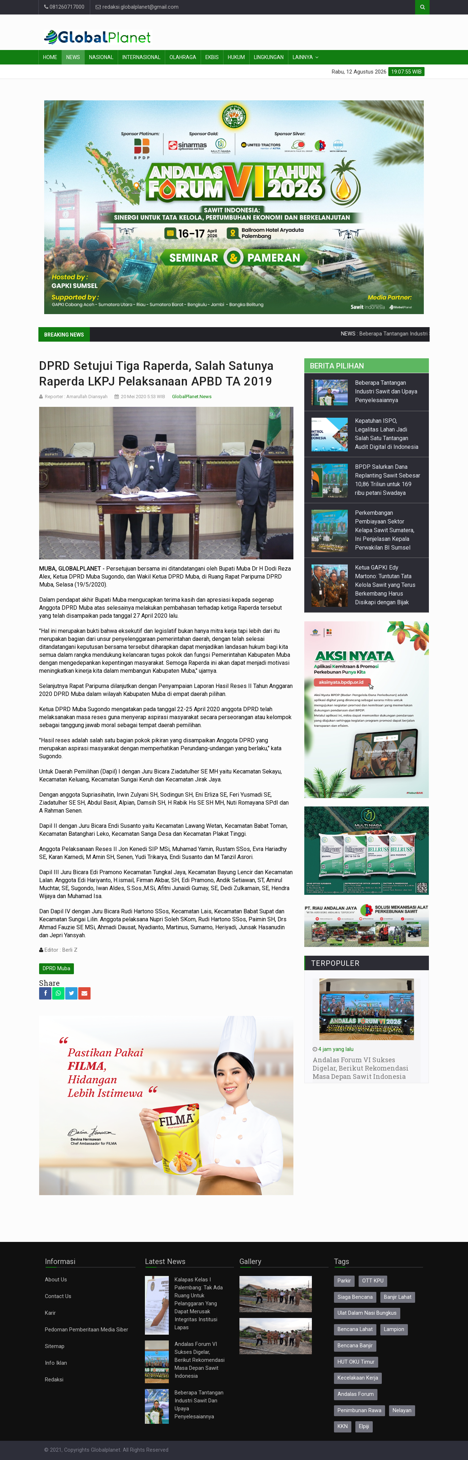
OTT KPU (373, 1281)
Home (50, 57)
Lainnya (303, 57)
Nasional (101, 57)
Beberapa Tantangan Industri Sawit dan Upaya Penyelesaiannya (386, 391)
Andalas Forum (356, 1394)
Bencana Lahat (355, 1329)
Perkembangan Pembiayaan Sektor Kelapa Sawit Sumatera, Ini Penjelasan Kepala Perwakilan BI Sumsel (384, 530)
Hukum (236, 57)
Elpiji (364, 1426)
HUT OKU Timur (356, 1362)
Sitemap (54, 1346)
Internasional (141, 57)
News (73, 57)
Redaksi (54, 1380)
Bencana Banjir (355, 1346)
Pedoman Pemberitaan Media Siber (86, 1330)
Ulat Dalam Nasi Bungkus (367, 1313)
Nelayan (402, 1410)
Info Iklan (56, 1363)
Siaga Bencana (355, 1297)
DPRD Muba (56, 968)
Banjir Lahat (397, 1297)
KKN (343, 1426)
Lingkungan (269, 57)
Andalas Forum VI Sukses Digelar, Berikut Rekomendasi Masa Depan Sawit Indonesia (200, 1360)
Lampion (394, 1329)
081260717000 (64, 7)
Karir (50, 1313)
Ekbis (212, 57)
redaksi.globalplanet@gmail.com (137, 7)
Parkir (344, 1281)
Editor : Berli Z (60, 950)
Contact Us (58, 1296)
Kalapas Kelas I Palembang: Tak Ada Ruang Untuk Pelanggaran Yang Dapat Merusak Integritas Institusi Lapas (199, 1304)
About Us (56, 1280)
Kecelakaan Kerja (358, 1378)
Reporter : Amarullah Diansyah (76, 396)
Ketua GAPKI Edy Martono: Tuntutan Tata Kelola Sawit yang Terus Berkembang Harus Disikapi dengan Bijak (385, 585)
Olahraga (183, 57)
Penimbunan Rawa (359, 1410)
